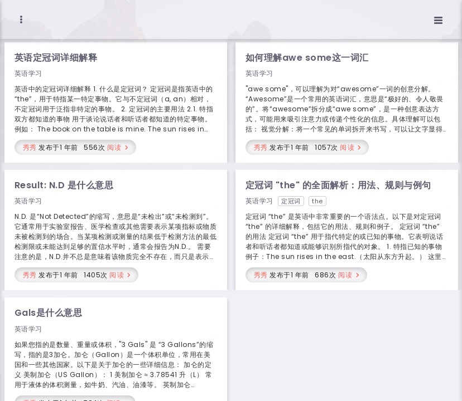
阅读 (114, 147)
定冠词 (291, 201)
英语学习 (28, 73)
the (317, 201)
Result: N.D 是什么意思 (64, 185)
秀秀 (30, 147)
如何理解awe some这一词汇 (307, 57)
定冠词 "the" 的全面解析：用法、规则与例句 (338, 185)
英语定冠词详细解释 (56, 57)
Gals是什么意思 (49, 312)
